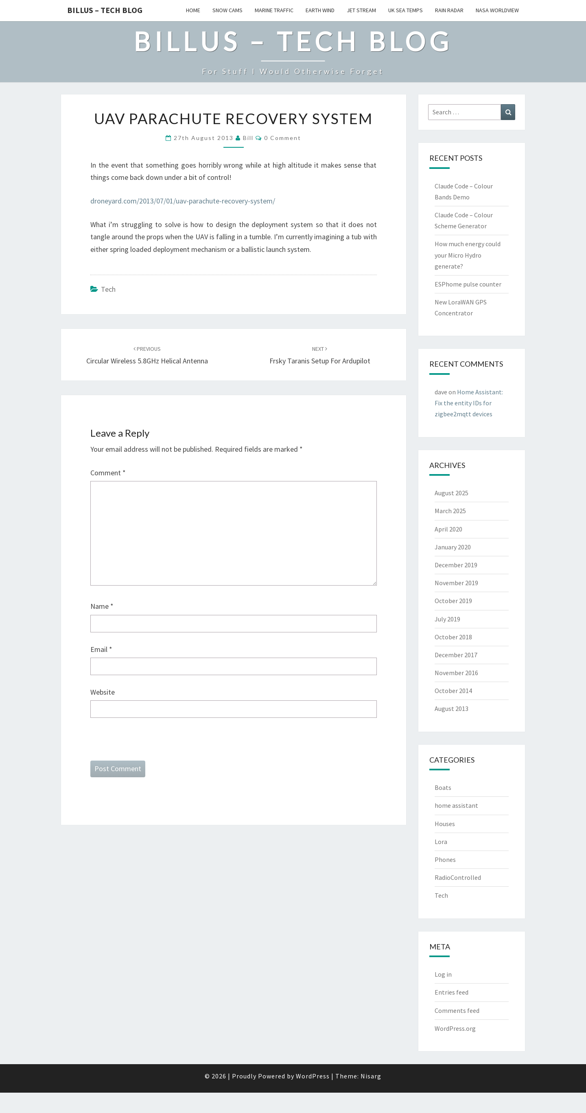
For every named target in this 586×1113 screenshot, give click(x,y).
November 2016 (456, 673)
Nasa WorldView (497, 10)
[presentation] (152, 745)
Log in (443, 974)
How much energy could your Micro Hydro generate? (468, 255)
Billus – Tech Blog (104, 10)
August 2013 (451, 708)
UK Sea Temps (405, 10)
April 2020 (448, 529)
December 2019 (456, 565)
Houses (445, 824)
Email (101, 649)
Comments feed (457, 1010)
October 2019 (453, 601)
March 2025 (450, 511)
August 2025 (451, 493)
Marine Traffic (274, 10)
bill (248, 137)
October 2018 (453, 637)
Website (102, 692)
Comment (108, 472)
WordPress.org (455, 1028)
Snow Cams (227, 10)
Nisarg (371, 1076)
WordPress (313, 1076)
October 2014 (453, 691)
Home (193, 10)
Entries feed (451, 992)
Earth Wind (320, 10)
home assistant (456, 805)
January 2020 (453, 547)
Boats (443, 787)
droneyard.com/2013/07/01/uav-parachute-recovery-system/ (182, 201)
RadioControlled (458, 877)
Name (102, 606)
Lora (441, 841)
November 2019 (456, 583)
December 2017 (456, 655)
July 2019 (447, 619)
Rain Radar (449, 10)
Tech (108, 289)
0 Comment (282, 137)
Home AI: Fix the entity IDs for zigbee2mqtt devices (469, 403)
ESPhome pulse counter (468, 284)
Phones (445, 859)
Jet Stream (361, 10)
